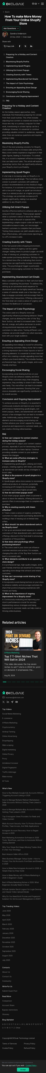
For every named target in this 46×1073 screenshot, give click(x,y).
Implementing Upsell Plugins (18, 66)
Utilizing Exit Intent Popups (17, 70)
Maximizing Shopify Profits (17, 62)
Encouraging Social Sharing (17, 92)
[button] (35, 3)
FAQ (7, 101)
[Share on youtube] (16, 702)
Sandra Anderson (18, 34)
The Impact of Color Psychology (19, 83)
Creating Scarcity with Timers (18, 75)
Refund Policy (29, 1048)
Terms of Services (9, 1044)
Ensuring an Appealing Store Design (21, 88)
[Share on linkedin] (8, 702)
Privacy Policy (29, 1044)
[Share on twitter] (3, 702)
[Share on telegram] (12, 702)
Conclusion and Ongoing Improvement (22, 96)
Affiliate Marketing (11, 653)
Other (18, 1028)
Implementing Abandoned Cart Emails (22, 79)
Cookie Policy (7, 1048)
